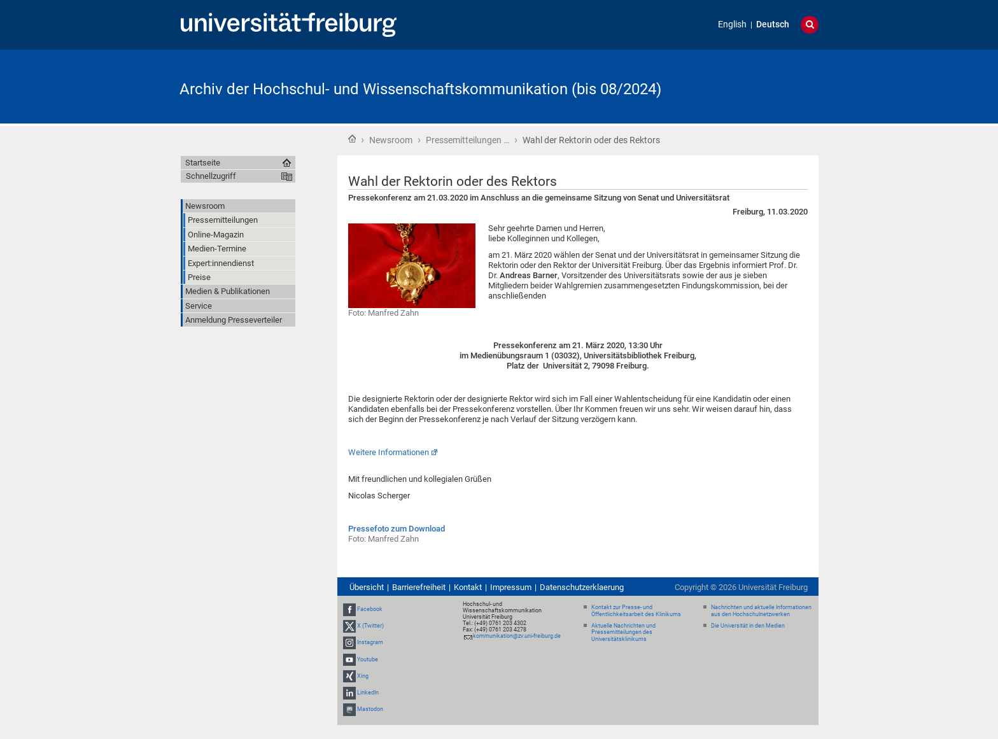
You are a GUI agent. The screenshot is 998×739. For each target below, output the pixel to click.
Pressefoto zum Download (396, 528)
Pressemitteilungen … (467, 140)
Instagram (370, 643)
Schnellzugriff (211, 176)
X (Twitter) (370, 626)
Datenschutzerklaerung (582, 587)
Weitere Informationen (388, 452)
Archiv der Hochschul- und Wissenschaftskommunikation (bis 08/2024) (420, 89)
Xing (363, 676)
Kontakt (468, 587)
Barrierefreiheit (419, 587)
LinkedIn (368, 692)
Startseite (352, 138)
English (732, 24)
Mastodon (370, 709)
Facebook (370, 609)
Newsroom (390, 140)
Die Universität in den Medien (748, 626)
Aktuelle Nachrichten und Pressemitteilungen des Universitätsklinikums (623, 633)
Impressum (510, 587)
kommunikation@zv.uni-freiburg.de (517, 636)
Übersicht (366, 587)
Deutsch (772, 24)
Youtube (367, 659)
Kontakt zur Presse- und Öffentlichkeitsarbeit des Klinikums (636, 610)
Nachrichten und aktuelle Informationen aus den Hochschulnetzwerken (761, 610)
